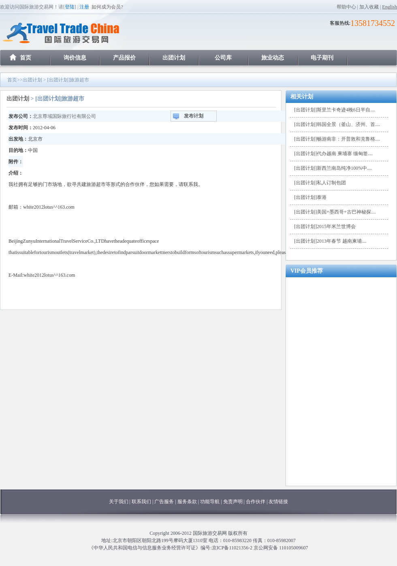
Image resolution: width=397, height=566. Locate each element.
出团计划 (173, 58)
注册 (84, 7)
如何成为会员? (107, 7)
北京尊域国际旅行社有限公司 (64, 116)
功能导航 (210, 501)
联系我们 (141, 501)
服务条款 (187, 501)
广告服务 (164, 501)
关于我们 (118, 501)
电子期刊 (322, 58)
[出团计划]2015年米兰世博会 (325, 226)
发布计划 (193, 116)
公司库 (223, 58)
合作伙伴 (255, 501)
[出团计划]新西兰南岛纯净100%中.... (333, 168)
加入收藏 (369, 7)
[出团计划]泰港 (310, 197)
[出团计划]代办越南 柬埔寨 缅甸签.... (333, 153)
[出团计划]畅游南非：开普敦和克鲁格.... (337, 139)
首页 (25, 58)
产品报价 (124, 58)
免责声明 (233, 501)
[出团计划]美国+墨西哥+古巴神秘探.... (335, 212)
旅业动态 (272, 58)
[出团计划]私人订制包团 (320, 183)
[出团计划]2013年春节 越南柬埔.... (330, 241)
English (389, 7)
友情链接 (278, 501)
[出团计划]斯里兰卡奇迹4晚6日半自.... (334, 110)
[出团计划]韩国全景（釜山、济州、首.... (337, 124)
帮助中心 (346, 7)
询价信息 (75, 58)
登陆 (70, 7)
